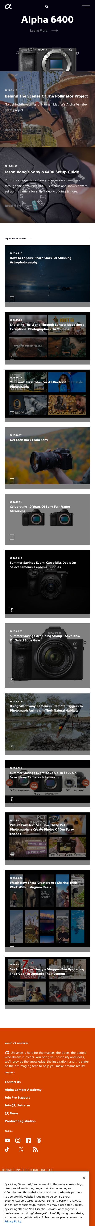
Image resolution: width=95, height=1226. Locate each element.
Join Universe (17, 1105)
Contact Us (13, 1082)
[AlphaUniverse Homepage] (8, 7)
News (11, 1113)
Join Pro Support (17, 1097)
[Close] (83, 1187)
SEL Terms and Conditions (20, 1176)
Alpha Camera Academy (23, 1089)
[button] (86, 7)
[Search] (46, 6)
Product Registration (20, 1121)
